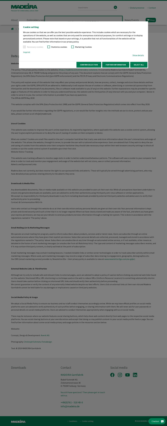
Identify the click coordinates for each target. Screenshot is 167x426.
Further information (116, 65)
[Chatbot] (160, 421)
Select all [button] (139, 65)
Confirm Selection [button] (89, 65)
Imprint (26, 52)
